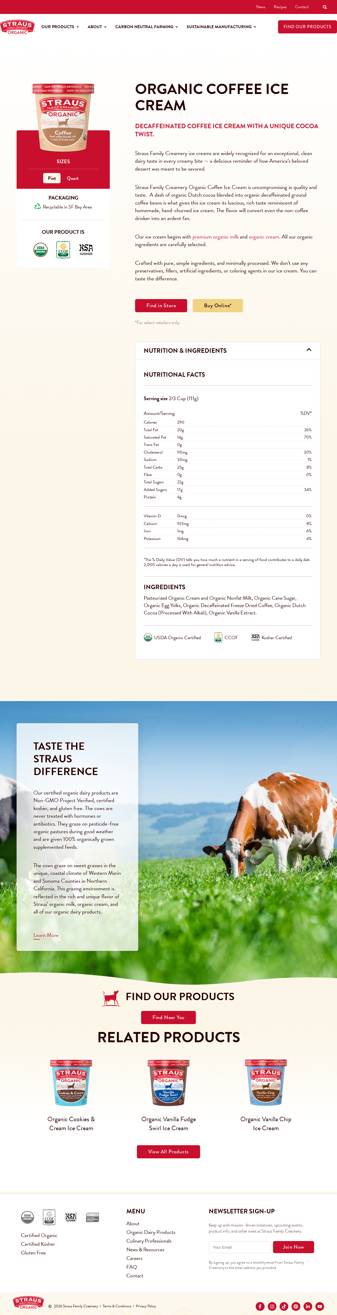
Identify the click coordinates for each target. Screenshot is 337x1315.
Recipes (280, 6)
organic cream (264, 236)
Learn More (46, 935)
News (260, 6)
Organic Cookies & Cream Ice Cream (71, 1123)
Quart (72, 178)
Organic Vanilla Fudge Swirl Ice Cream (168, 1123)
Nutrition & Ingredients (185, 350)
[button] (325, 7)
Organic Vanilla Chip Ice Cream (265, 1123)
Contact (302, 6)
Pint (52, 178)
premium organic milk (215, 236)
